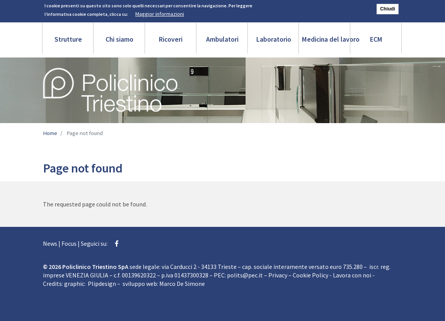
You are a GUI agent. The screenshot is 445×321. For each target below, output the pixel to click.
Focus (69, 243)
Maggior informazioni (159, 12)
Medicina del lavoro (326, 39)
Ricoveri (170, 39)
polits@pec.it (245, 275)
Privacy (277, 275)
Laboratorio (273, 39)
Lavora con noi (352, 275)
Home (50, 133)
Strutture (68, 39)
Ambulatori (222, 39)
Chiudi (387, 7)
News (50, 243)
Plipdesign (102, 283)
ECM (376, 39)
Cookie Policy (310, 275)
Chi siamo (119, 39)
